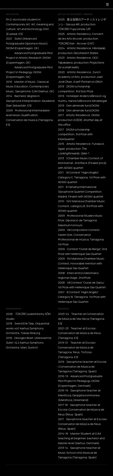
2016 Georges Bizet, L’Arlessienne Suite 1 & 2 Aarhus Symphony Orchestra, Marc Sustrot (28, 342)
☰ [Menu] (107, 4)
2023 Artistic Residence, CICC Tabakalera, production (81, 62)
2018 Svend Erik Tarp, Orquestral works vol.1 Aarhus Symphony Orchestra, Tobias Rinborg (27, 328)
